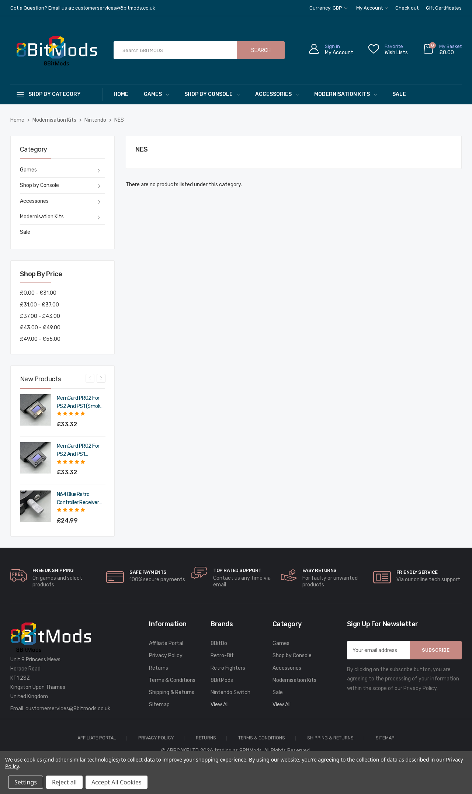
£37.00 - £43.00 (40, 316)
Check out (407, 8)
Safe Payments (148, 572)
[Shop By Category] (56, 94)
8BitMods (222, 680)
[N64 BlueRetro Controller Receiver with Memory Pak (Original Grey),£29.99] (35, 506)
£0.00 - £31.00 (38, 293)
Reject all (64, 782)
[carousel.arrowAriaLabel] (18, 575)
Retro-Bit (222, 655)
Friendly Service (417, 572)
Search (261, 50)
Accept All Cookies (116, 782)
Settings (25, 782)
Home (121, 94)
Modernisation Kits (345, 94)
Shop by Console (212, 94)
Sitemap (159, 704)
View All (220, 704)
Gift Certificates (444, 8)
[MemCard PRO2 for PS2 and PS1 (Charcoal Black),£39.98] (35, 458)
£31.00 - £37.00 (39, 305)
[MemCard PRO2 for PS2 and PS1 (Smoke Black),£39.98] (35, 410)
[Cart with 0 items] (442, 50)
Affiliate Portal (166, 643)
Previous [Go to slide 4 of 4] (90, 378)
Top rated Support (237, 570)
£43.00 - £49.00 (40, 328)
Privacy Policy (166, 655)
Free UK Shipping (52, 570)
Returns (158, 668)
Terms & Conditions (172, 680)
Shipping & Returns (171, 692)
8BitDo (219, 643)
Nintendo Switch (230, 692)
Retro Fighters (228, 668)
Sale (399, 94)
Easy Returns (319, 570)
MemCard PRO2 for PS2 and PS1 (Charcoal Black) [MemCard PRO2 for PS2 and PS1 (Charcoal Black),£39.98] (78, 450)
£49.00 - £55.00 (40, 339)
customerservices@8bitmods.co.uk (67, 708)
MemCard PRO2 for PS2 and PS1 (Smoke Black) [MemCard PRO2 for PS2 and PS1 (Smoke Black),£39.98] (80, 402)
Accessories (277, 94)
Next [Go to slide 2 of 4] (101, 378)
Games (156, 94)
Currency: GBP (328, 8)
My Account (372, 8)
